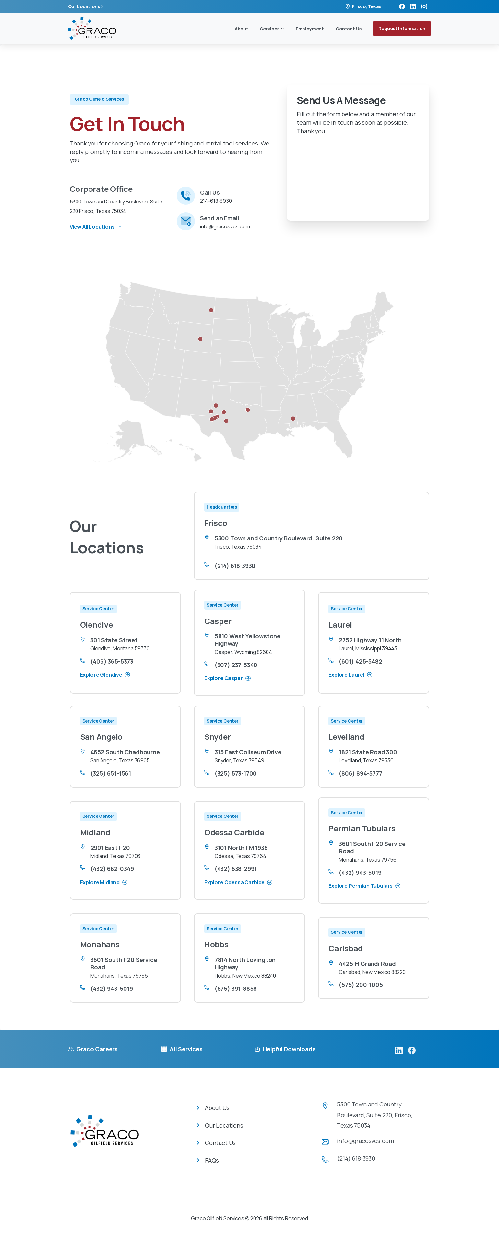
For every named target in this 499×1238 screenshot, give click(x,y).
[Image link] (104, 1136)
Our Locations (87, 6)
